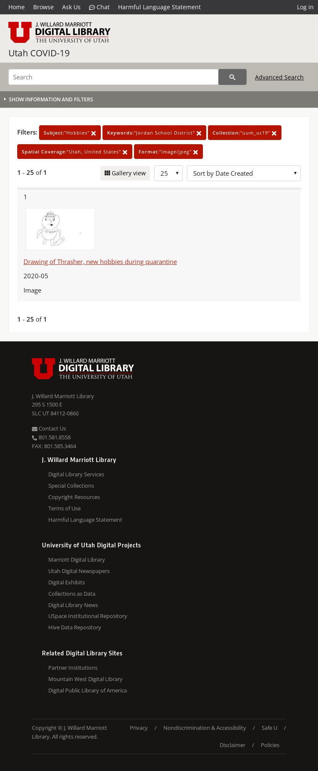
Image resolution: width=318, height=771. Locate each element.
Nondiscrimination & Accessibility (204, 727)
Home (16, 7)
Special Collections (71, 485)
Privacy (139, 727)
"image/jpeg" (168, 151)
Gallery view (128, 173)
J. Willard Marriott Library (63, 396)
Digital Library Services (76, 474)
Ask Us (71, 7)
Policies (270, 745)
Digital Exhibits (66, 582)
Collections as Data (71, 593)
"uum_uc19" (245, 132)
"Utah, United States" (75, 151)
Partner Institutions (72, 667)
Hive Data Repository (74, 627)
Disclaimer (232, 745)
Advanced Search (279, 77)
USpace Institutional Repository (87, 616)
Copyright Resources (74, 497)
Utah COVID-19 (39, 53)
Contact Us (49, 428)
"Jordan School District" (154, 132)
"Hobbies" (70, 132)
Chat (99, 7)
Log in (305, 7)
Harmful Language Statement (159, 7)
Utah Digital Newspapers (79, 571)
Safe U (269, 727)
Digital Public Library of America (87, 690)
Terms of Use (64, 508)
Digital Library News (73, 605)
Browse (43, 7)
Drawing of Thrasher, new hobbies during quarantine (100, 261)
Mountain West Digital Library (85, 679)
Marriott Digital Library (76, 559)
